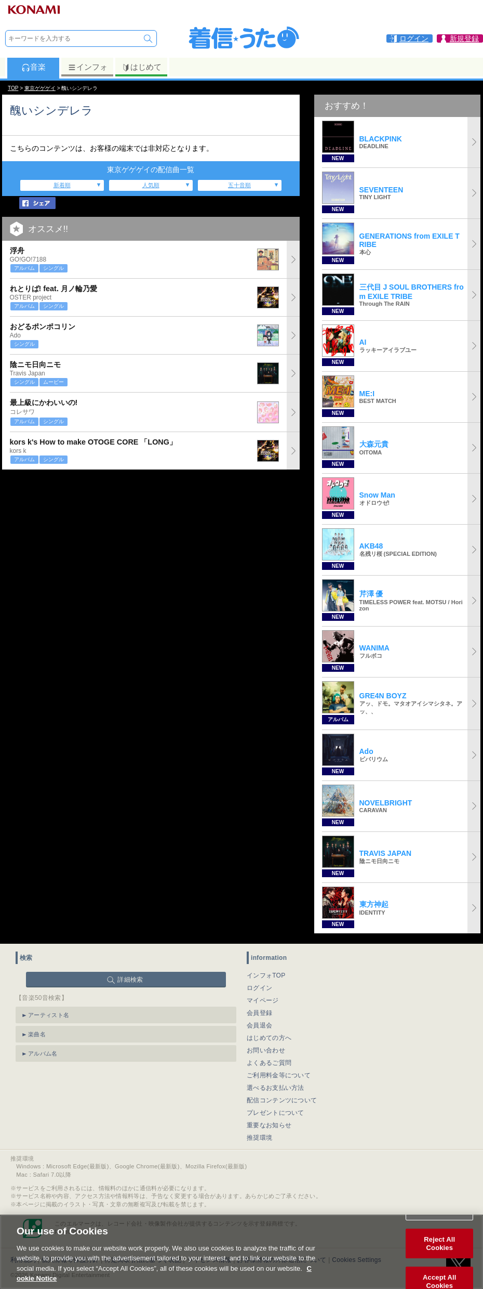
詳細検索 (130, 979)
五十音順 (239, 185)
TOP (13, 88)
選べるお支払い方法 (275, 1087)
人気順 (150, 185)
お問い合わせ (266, 1050)
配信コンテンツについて (282, 1100)
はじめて (142, 67)
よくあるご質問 (269, 1062)
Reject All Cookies (439, 1244)
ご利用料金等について (279, 1075)
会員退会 (259, 1025)
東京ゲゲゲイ (40, 88)
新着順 (62, 185)
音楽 (33, 67)
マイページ (263, 1000)
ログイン (259, 988)
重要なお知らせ (269, 1125)
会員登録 (259, 1013)
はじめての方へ (269, 1037)
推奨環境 (259, 1137)
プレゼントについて (275, 1112)
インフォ (88, 67)
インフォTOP (266, 975)
